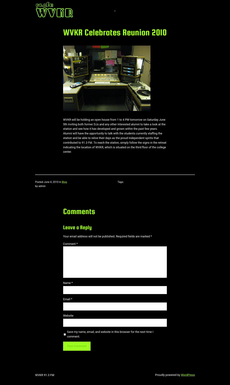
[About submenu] (115, 10)
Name (68, 283)
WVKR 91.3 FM (44, 375)
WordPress (188, 375)
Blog (64, 181)
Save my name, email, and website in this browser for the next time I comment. (110, 334)
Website (68, 315)
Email (67, 299)
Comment (70, 244)
